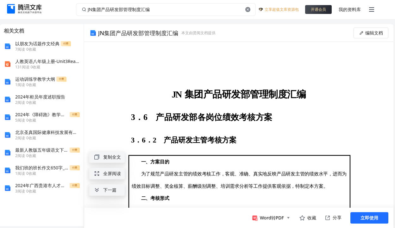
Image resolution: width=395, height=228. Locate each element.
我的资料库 (350, 9)
